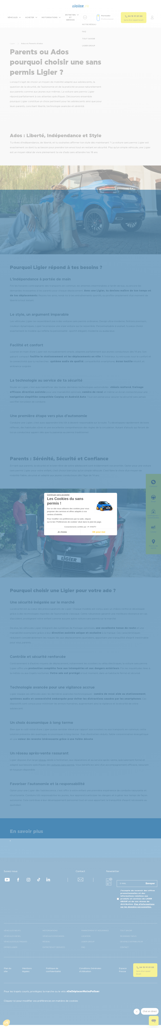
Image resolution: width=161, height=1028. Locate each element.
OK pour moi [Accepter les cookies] (98, 532)
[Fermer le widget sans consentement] (58, 494)
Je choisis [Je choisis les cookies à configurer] (62, 532)
